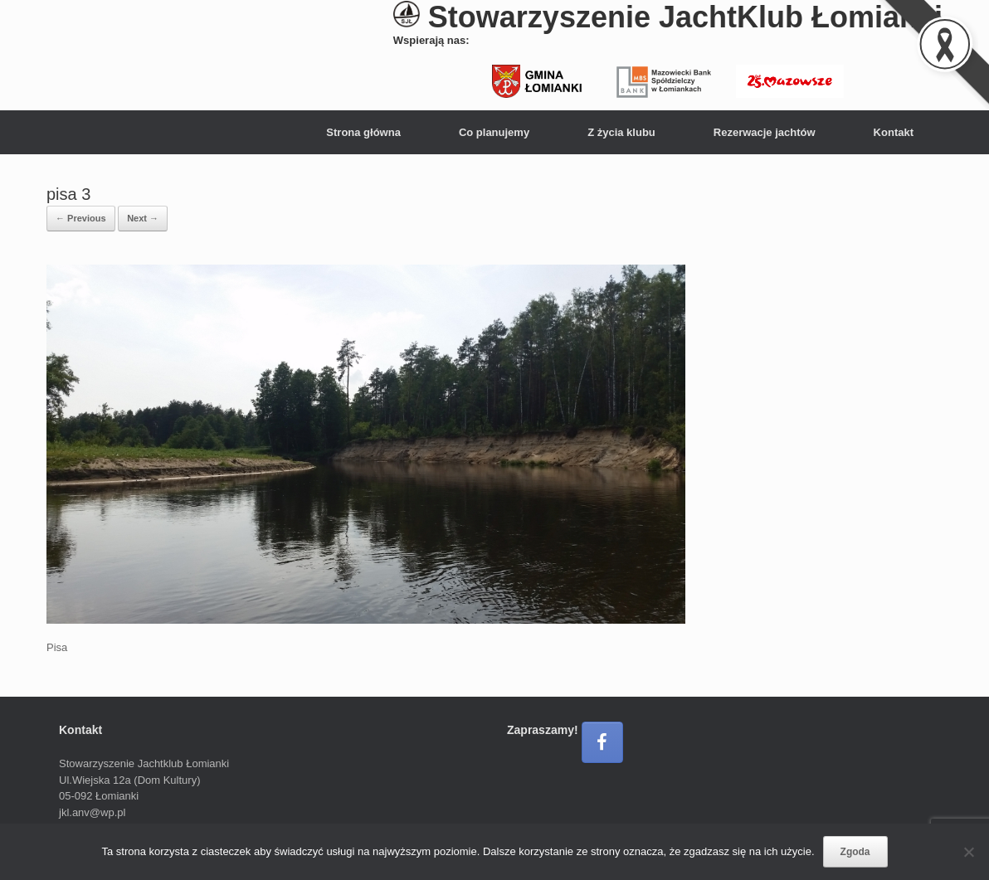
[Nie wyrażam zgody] (968, 852)
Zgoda (855, 852)
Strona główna (363, 132)
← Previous (81, 218)
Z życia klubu (621, 132)
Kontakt (893, 132)
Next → (142, 218)
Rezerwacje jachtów (765, 132)
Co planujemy (494, 132)
